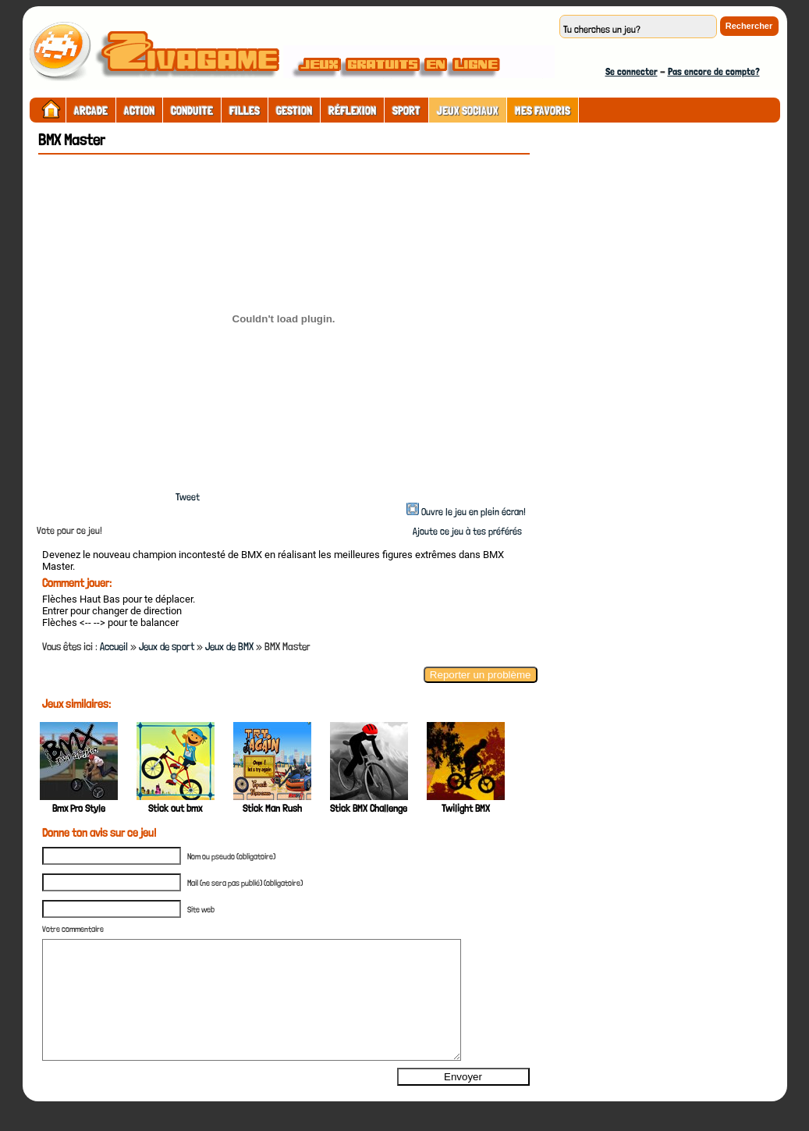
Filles (244, 111)
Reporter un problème (480, 675)
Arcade (91, 111)
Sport (406, 111)
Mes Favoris (542, 111)
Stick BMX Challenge (368, 808)
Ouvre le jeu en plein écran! (473, 511)
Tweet (188, 497)
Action (139, 111)
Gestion (294, 111)
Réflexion (352, 111)
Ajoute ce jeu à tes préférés (466, 531)
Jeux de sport (166, 646)
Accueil (114, 646)
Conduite (192, 111)
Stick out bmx (175, 808)
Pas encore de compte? (714, 71)
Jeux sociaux (468, 111)
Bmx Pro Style (78, 808)
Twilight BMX (466, 808)
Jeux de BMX (229, 646)
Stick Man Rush (272, 808)
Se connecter (631, 71)
